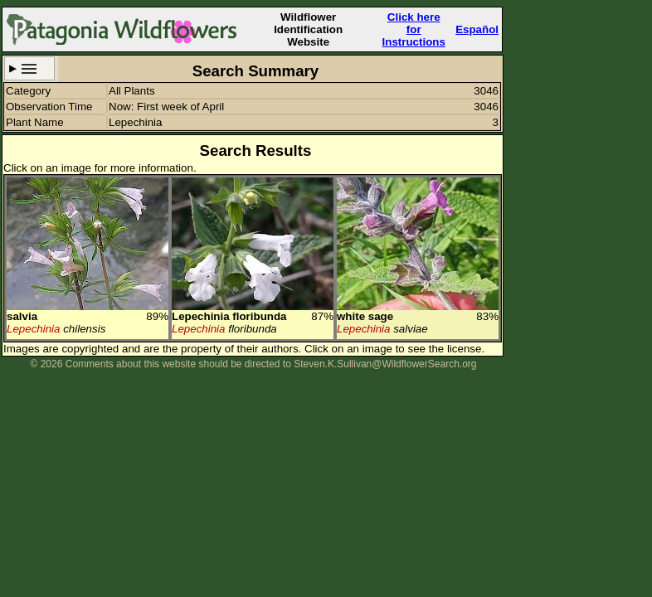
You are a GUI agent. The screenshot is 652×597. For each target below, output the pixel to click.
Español (477, 29)
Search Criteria (29, 68)
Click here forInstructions (413, 29)
